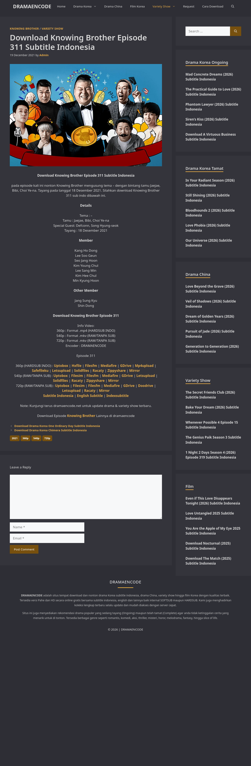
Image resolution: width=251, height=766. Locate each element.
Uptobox (61, 365)
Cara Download (212, 6)
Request (188, 6)
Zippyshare (116, 370)
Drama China (113, 6)
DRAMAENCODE (32, 6)
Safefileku (40, 370)
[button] (232, 6)
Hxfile (77, 365)
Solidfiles (81, 370)
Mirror (134, 370)
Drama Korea (86, 6)
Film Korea (137, 6)
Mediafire (108, 365)
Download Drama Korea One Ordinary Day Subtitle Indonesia (57, 426)
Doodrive (145, 385)
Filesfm (91, 365)
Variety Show (166, 6)
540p (36, 438)
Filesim (77, 375)
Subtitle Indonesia (58, 395)
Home (61, 6)
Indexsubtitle (117, 395)
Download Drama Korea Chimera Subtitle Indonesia (50, 430)
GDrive (125, 365)
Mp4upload (144, 365)
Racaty (98, 370)
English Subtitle (90, 395)
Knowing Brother (24, 28)
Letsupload (61, 370)
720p (47, 438)
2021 (15, 438)
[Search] (235, 31)
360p (26, 438)
